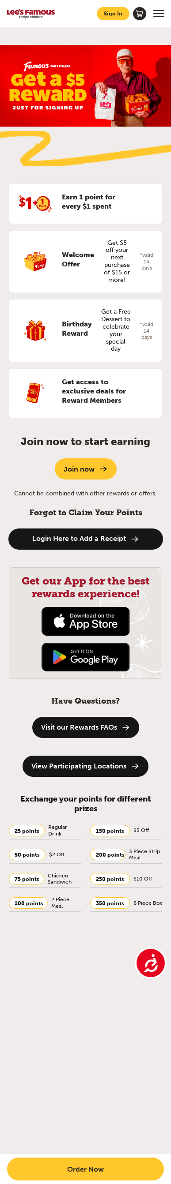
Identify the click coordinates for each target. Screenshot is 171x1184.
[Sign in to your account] (113, 13)
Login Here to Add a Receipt (85, 538)
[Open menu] (158, 13)
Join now (86, 469)
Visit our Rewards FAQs (85, 727)
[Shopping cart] (139, 13)
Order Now (85, 1169)
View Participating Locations (85, 766)
